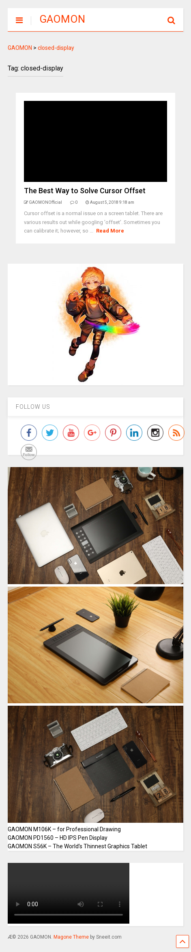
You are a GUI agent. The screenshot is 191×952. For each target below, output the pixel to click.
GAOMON (62, 19)
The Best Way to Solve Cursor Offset (85, 190)
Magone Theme (71, 937)
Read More (110, 231)
